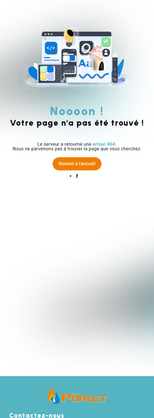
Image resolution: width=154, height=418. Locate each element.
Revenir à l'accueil (77, 163)
